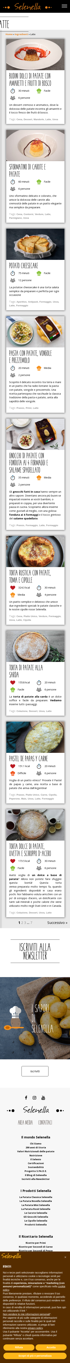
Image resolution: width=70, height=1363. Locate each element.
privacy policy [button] (35, 1328)
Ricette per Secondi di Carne (36, 1246)
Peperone (14, 798)
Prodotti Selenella (36, 1224)
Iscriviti (35, 1071)
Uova (55, 119)
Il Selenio (35, 1159)
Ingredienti (21, 34)
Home (9, 34)
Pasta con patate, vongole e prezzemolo (30, 357)
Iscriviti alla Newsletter (36, 1179)
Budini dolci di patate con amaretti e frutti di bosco (30, 80)
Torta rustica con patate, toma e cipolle (30, 577)
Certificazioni (36, 1163)
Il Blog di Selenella (36, 1175)
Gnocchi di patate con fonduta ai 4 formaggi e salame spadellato (28, 463)
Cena (19, 119)
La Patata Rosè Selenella (35, 1209)
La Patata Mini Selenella (36, 1205)
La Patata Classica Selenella (35, 1197)
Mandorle (39, 119)
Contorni (28, 214)
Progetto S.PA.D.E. (36, 1171)
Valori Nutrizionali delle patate (35, 1151)
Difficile (22, 773)
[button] (65, 1257)
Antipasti (33, 301)
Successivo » (57, 922)
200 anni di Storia (36, 1147)
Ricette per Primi (36, 1242)
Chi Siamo (35, 1143)
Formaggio (45, 301)
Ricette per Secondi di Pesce (36, 1250)
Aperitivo (22, 301)
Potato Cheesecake (23, 266)
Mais (23, 798)
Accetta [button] (51, 1347)
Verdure (39, 214)
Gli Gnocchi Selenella (36, 1216)
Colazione (22, 711)
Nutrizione (35, 1155)
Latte (48, 119)
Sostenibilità (36, 1167)
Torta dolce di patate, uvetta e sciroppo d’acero (30, 850)
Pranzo (20, 408)
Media (47, 368)
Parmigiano (15, 218)
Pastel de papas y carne (28, 759)
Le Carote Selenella (35, 1212)
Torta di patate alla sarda (26, 671)
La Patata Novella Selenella (36, 1201)
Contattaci (45, 1123)
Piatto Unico (30, 616)
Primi (28, 408)
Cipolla (27, 620)
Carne (44, 794)
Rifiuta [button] (19, 1347)
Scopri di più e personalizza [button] (35, 1355)
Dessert (28, 119)
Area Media (25, 1123)
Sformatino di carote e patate (27, 171)
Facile (47, 90)
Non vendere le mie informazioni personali (26, 1314)
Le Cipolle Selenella (35, 1220)
